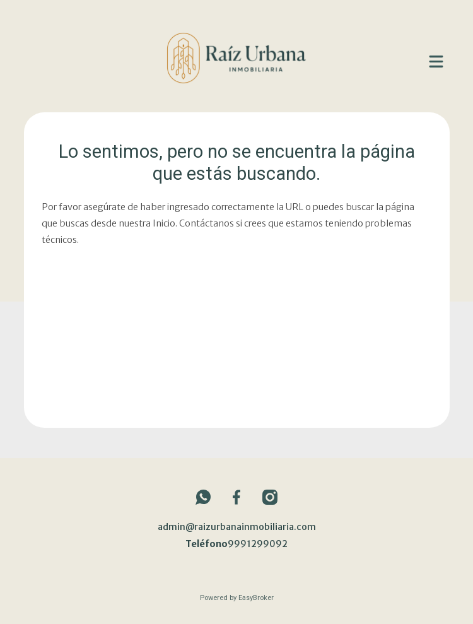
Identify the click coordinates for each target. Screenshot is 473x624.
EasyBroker (256, 598)
